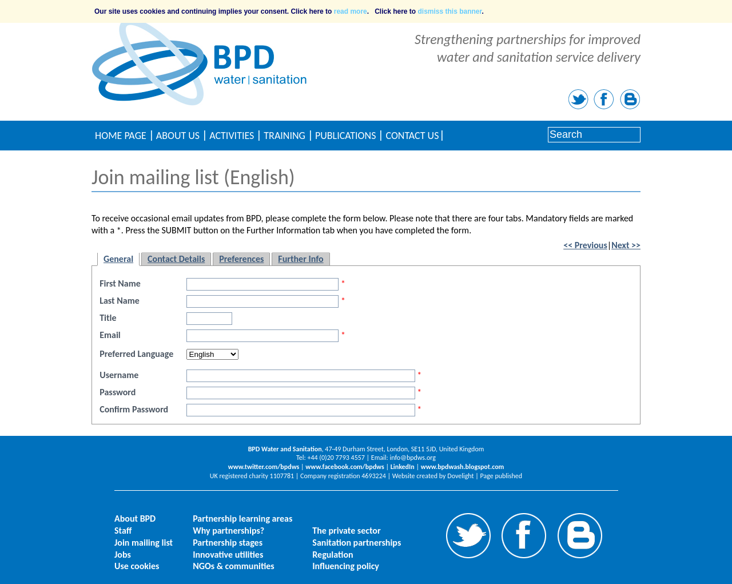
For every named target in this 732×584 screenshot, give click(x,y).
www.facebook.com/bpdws (344, 467)
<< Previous (585, 245)
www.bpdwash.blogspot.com (462, 467)
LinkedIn (403, 467)
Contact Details (176, 258)
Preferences (241, 258)
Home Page (120, 135)
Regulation (332, 554)
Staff (123, 530)
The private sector (346, 530)
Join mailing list (143, 542)
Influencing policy (345, 566)
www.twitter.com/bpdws (264, 467)
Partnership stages (227, 542)
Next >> (625, 245)
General (118, 258)
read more (350, 11)
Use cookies (136, 566)
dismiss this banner (450, 11)
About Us (178, 135)
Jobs (122, 554)
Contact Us (412, 135)
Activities (231, 135)
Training (284, 135)
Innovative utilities (228, 554)
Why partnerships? (228, 530)
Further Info (300, 258)
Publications (345, 135)
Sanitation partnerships (356, 542)
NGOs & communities (233, 566)
